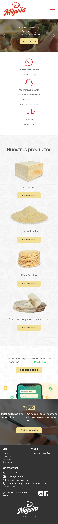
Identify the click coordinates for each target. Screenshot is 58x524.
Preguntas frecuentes (40, 453)
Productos (7, 456)
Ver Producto (29, 195)
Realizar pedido (29, 370)
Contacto (7, 462)
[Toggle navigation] (52, 9)
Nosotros (7, 459)
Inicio (5, 453)
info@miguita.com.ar (16, 476)
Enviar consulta (29, 430)
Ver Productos (29, 41)
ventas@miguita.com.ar (17, 480)
